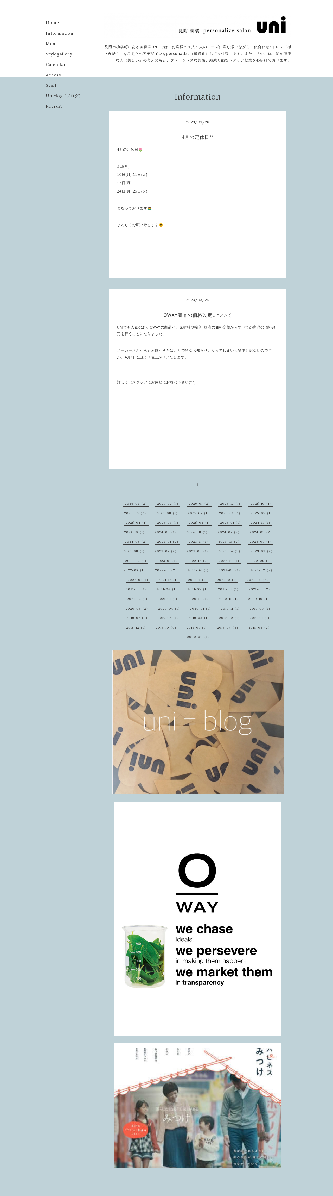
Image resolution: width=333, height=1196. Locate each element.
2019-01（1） (260, 618)
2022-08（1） (135, 570)
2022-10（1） (230, 561)
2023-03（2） (262, 551)
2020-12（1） (199, 599)
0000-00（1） (199, 637)
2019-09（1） (261, 608)
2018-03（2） (259, 627)
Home (52, 22)
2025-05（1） (262, 513)
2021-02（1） (138, 599)
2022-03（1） (230, 570)
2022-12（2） (199, 561)
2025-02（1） (200, 522)
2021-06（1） (167, 589)
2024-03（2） (137, 541)
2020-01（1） (201, 608)
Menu (52, 43)
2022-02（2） (262, 570)
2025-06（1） (230, 513)
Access (53, 74)
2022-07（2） (166, 570)
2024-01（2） (168, 541)
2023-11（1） (199, 541)
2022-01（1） (139, 580)
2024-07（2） (229, 532)
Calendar (56, 64)
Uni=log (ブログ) (63, 95)
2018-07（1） (197, 627)
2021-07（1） (137, 589)
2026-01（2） (200, 503)
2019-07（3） (137, 618)
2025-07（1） (199, 513)
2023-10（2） (229, 541)
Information (59, 33)
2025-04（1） (137, 522)
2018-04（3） (228, 627)
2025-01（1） (231, 522)
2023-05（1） (198, 551)
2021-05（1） (198, 589)
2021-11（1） (198, 580)
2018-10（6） (167, 627)
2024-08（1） (197, 532)
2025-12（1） (231, 503)
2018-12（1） (136, 627)
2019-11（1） (231, 608)
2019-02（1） (230, 618)
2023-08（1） (134, 551)
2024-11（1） (261, 522)
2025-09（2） (136, 513)
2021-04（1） (229, 589)
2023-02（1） (136, 561)
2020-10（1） (259, 599)
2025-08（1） (167, 513)
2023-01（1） (168, 561)
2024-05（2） (261, 532)
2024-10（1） (135, 532)
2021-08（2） (258, 580)
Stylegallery (59, 54)
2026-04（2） (137, 503)
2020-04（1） (169, 608)
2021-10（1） (227, 580)
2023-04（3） (230, 551)
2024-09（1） (166, 532)
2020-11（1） (229, 599)
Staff (51, 85)
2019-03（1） (199, 618)
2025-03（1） (168, 522)
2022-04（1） (198, 570)
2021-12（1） (169, 580)
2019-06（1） (169, 618)
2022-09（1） (260, 561)
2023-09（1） (261, 541)
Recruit (54, 106)
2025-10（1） (262, 503)
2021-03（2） (260, 589)
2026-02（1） (168, 503)
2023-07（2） (166, 551)
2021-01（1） (168, 599)
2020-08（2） (138, 608)
